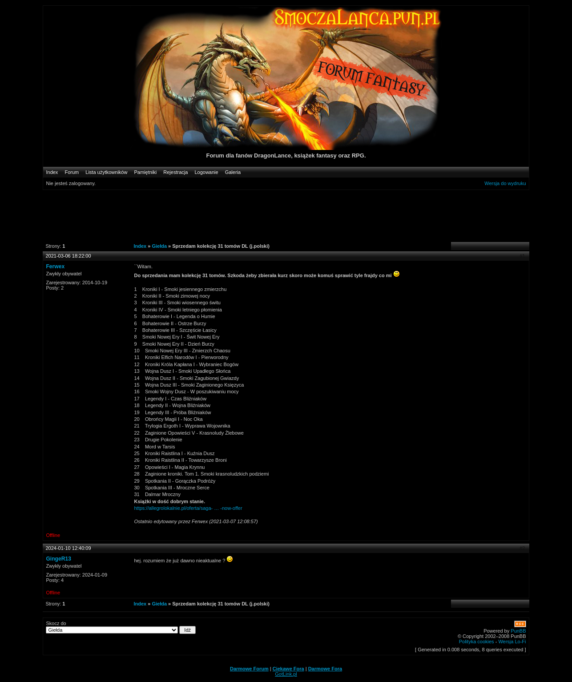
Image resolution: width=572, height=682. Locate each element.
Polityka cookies (476, 641)
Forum (71, 172)
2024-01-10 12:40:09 (68, 548)
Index (52, 172)
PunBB (518, 631)
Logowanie (206, 172)
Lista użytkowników (106, 172)
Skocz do (121, 627)
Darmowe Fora (325, 668)
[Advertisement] (281, 215)
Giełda (159, 246)
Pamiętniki (145, 172)
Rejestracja (175, 172)
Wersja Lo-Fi (512, 641)
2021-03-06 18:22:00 (68, 255)
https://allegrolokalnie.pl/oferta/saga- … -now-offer (188, 508)
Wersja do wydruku (505, 183)
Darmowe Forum (249, 668)
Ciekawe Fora (288, 668)
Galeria (233, 172)
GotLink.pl (286, 674)
